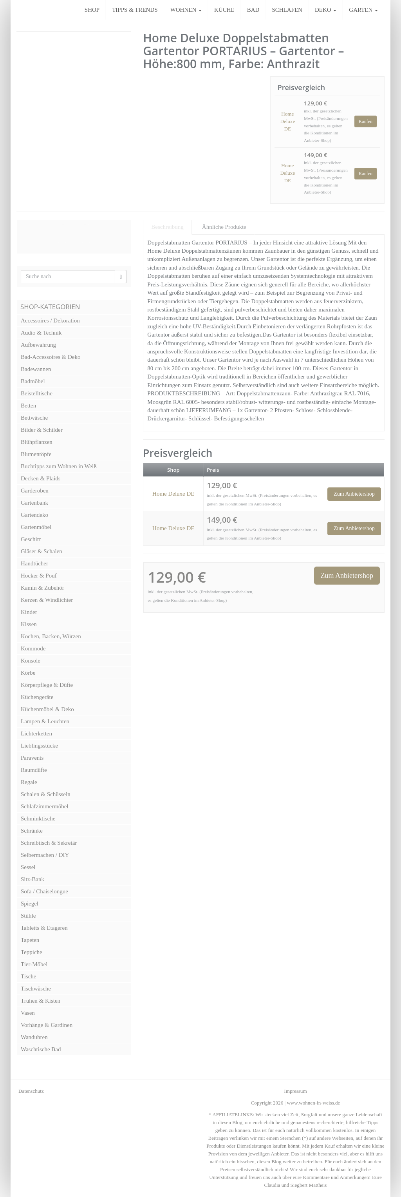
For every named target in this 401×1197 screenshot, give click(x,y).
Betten (28, 405)
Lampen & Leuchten (45, 721)
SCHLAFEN (287, 10)
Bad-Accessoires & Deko (50, 357)
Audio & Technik (41, 333)
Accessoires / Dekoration (50, 320)
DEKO (325, 10)
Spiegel (29, 903)
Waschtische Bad (41, 1049)
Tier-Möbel (34, 964)
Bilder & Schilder (42, 430)
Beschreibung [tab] (167, 227)
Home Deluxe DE (287, 121)
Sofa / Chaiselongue (44, 891)
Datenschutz (31, 1091)
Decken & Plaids (41, 478)
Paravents (32, 758)
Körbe (28, 673)
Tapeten (30, 940)
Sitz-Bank (32, 879)
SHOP (92, 10)
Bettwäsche (34, 418)
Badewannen (36, 369)
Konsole (30, 660)
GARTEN (363, 10)
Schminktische (38, 818)
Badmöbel (33, 381)
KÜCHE (224, 10)
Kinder (29, 612)
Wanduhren (34, 1037)
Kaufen (365, 121)
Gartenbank (34, 503)
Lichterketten (36, 733)
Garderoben (35, 490)
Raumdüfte (34, 770)
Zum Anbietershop (354, 494)
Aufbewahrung (38, 345)
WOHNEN (186, 10)
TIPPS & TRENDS (134, 10)
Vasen (28, 1013)
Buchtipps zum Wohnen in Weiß (59, 466)
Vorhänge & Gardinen (46, 1025)
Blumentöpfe (36, 454)
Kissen (29, 624)
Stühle (28, 916)
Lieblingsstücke (39, 745)
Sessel (28, 867)
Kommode (33, 648)
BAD (253, 10)
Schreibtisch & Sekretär (49, 843)
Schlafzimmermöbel (45, 806)
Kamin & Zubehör (42, 588)
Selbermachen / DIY (45, 855)
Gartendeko (34, 515)
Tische (28, 976)
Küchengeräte (37, 697)
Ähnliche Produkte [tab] (224, 227)
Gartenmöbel (36, 527)
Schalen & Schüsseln (45, 794)
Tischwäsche (36, 988)
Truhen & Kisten (40, 1001)
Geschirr (31, 539)
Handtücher (34, 563)
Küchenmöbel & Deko (47, 709)
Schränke (32, 831)
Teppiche (31, 952)
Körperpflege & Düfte (47, 685)
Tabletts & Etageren (44, 928)
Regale (29, 782)
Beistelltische (36, 393)
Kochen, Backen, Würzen (51, 636)
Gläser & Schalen (41, 551)
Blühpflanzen (36, 442)
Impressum (295, 1091)
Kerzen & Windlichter (47, 600)
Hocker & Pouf (39, 575)
